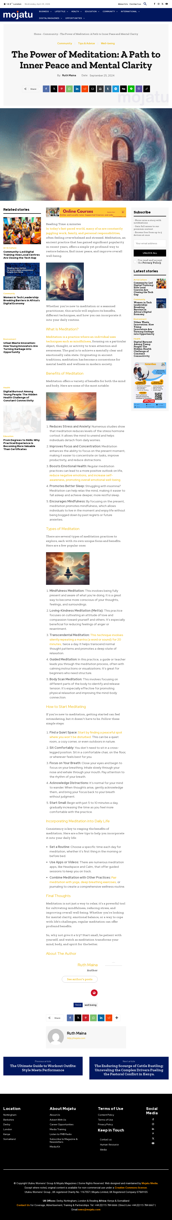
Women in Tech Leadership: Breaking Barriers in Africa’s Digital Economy (21, 300)
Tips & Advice (86, 43)
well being (91, 1005)
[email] (150, 243)
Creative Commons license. (131, 1187)
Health (6, 388)
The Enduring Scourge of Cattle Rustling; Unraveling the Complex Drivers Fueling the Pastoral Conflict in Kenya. (129, 1070)
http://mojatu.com (76, 1038)
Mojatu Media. (150, 1183)
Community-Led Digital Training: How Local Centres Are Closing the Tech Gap (21, 255)
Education (8, 436)
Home (37, 34)
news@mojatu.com (89, 1209)
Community (50, 34)
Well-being (108, 43)
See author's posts (79, 979)
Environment (9, 339)
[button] (145, 4)
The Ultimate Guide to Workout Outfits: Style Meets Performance (43, 1068)
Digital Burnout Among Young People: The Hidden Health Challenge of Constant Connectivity (20, 396)
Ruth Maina (69, 75)
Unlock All (150, 253)
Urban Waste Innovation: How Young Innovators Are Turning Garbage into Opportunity (20, 347)
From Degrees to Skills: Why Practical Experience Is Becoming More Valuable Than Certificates (21, 444)
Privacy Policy (151, 262)
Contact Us (23, 1205)
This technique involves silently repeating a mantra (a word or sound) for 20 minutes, (86, 639)
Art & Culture (9, 248)
